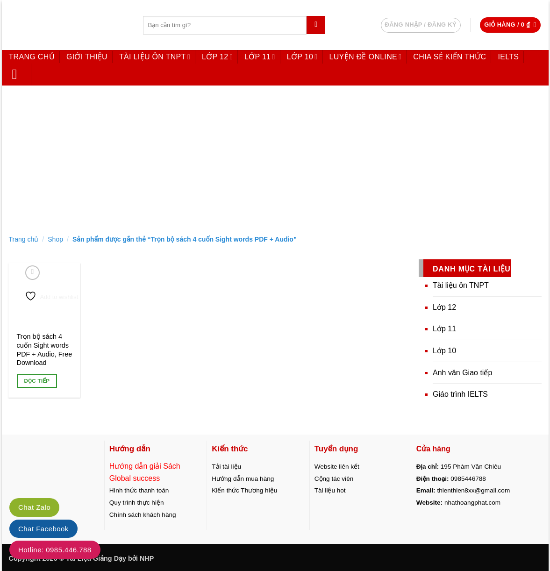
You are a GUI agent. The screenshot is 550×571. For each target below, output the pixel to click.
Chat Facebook (43, 529)
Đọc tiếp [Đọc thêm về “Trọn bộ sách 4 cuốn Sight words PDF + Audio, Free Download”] (37, 381)
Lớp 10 (302, 56)
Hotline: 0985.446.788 (55, 550)
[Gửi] (316, 25)
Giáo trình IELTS (460, 394)
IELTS (508, 57)
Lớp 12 (217, 56)
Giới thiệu (86, 57)
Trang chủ (32, 57)
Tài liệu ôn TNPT (154, 56)
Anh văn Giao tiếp (462, 373)
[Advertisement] (275, 158)
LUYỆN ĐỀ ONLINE (365, 56)
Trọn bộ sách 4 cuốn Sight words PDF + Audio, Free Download (44, 349)
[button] (510, 25)
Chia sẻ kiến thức (449, 57)
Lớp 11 (259, 56)
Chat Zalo (34, 507)
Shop (55, 239)
